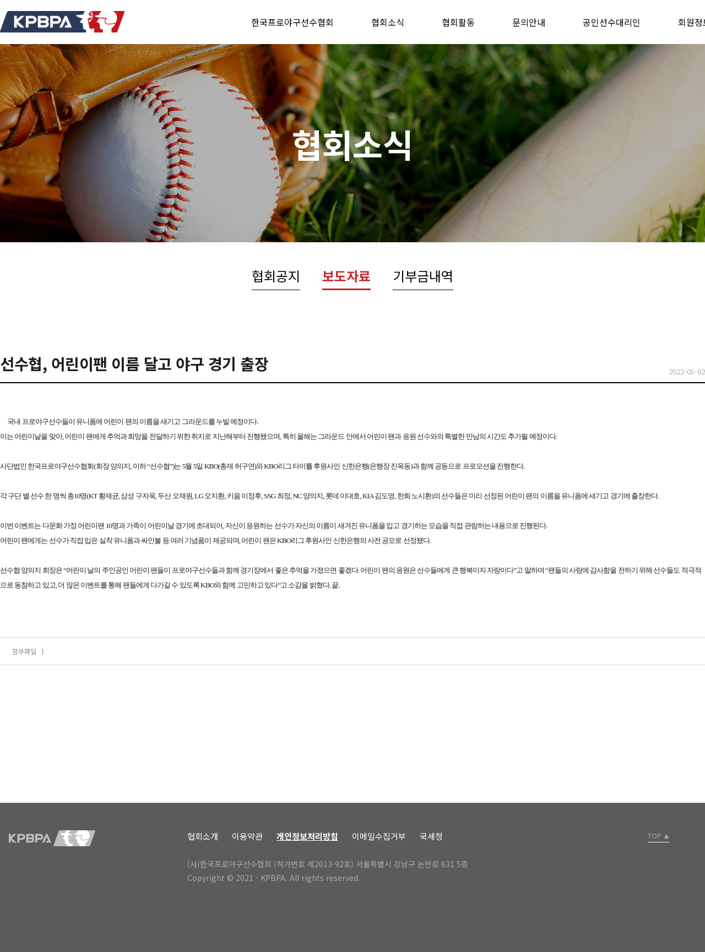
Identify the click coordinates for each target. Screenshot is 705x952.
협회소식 (387, 22)
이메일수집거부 (379, 836)
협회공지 (276, 275)
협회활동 (458, 22)
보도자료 (346, 275)
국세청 (431, 836)
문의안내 (528, 22)
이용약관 (247, 836)
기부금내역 (423, 275)
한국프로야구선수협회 (292, 22)
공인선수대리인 (612, 22)
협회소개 (202, 836)
